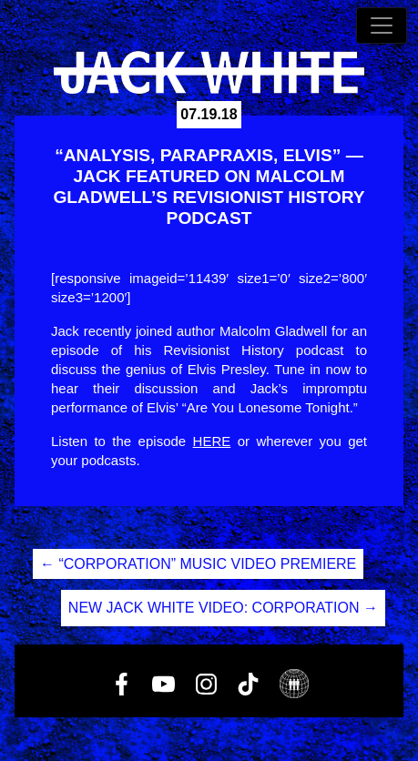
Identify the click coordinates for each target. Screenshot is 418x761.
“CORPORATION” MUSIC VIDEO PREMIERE (198, 564)
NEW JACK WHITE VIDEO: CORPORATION (223, 607)
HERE (212, 441)
